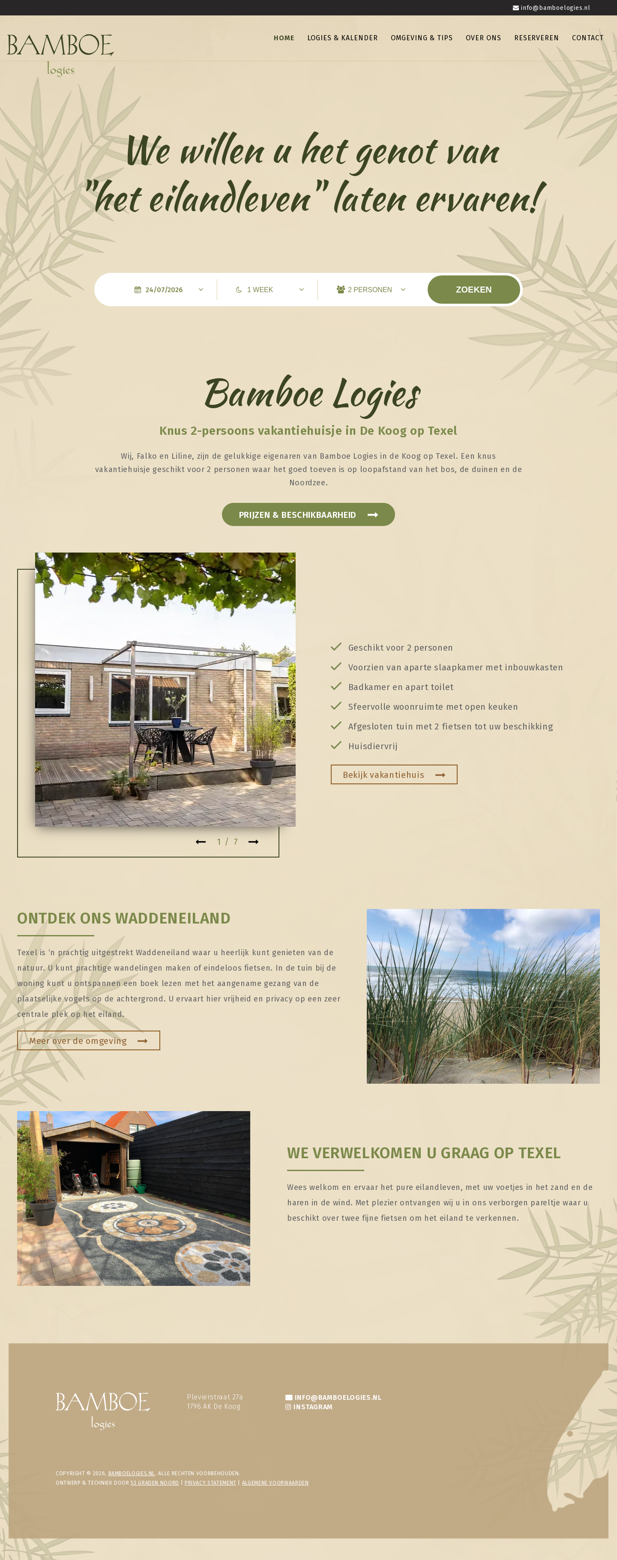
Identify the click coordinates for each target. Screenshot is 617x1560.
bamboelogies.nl (132, 1473)
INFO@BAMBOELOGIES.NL (338, 1397)
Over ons (483, 38)
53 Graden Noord (155, 1483)
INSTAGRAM (313, 1407)
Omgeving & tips (422, 38)
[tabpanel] (165, 690)
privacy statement (211, 1483)
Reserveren (537, 38)
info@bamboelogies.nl (555, 8)
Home (284, 38)
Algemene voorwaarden (275, 1483)
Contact (588, 38)
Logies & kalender (342, 38)
